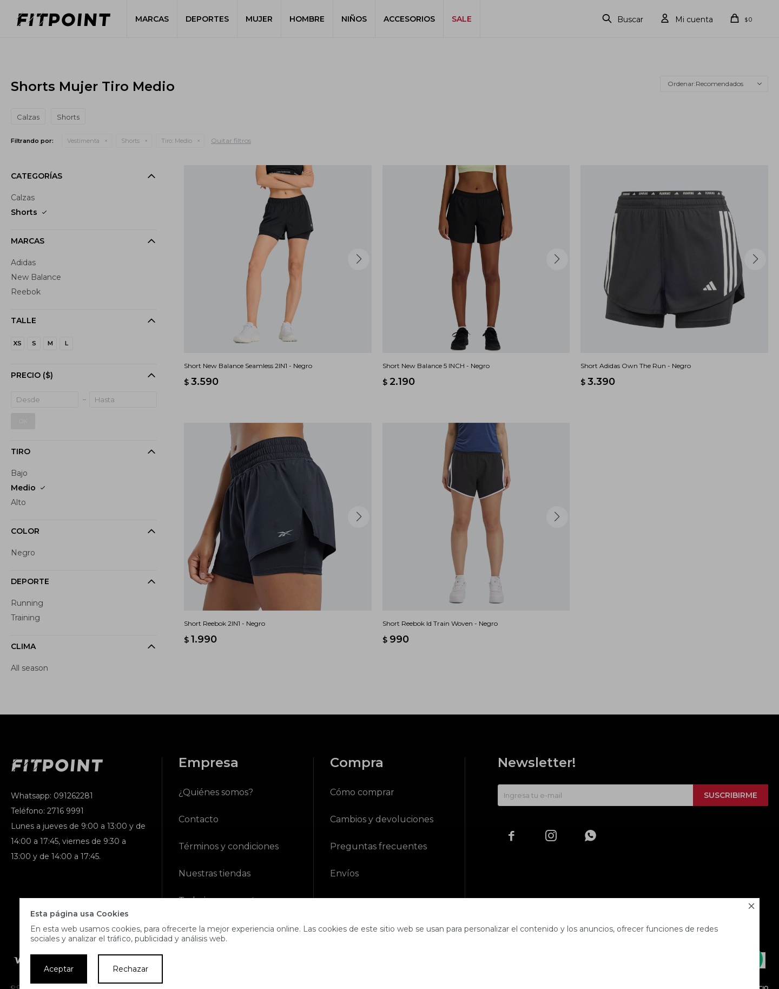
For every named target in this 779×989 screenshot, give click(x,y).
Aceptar (59, 969)
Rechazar (130, 969)
